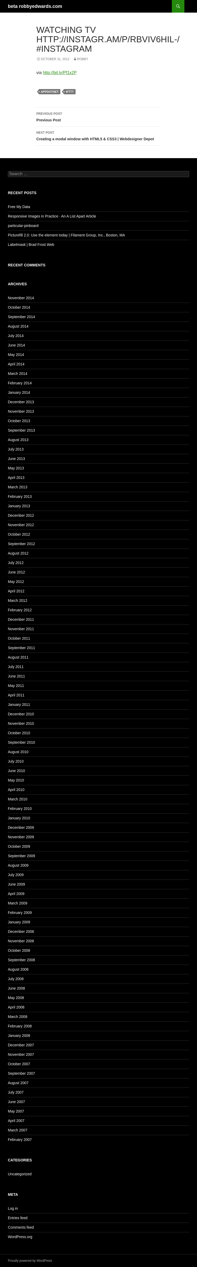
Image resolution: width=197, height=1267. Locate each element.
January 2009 (19, 922)
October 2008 (19, 950)
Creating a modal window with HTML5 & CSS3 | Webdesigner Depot (98, 135)
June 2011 (16, 676)
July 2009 (16, 875)
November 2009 (21, 837)
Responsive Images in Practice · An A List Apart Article (52, 216)
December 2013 (21, 402)
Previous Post (98, 116)
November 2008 (21, 941)
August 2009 (18, 865)
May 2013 (16, 468)
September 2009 (21, 856)
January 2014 (19, 392)
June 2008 (16, 988)
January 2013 (19, 506)
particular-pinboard (23, 226)
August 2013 (18, 440)
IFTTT (70, 91)
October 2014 (19, 307)
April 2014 (16, 364)
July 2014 (16, 336)
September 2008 (21, 960)
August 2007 (18, 1083)
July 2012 (16, 563)
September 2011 (21, 648)
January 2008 (19, 1035)
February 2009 (20, 913)
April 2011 (16, 695)
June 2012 (16, 572)
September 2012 (21, 544)
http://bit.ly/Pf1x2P (60, 72)
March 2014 (17, 373)
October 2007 (19, 1064)
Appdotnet (50, 91)
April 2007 (16, 1121)
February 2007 (20, 1139)
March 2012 (17, 600)
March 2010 (17, 799)
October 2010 (19, 733)
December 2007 (21, 1045)
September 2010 (21, 742)
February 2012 (20, 610)
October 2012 (19, 534)
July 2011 (16, 667)
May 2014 (16, 355)
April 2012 (16, 591)
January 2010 (19, 818)
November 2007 (21, 1054)
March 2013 (17, 487)
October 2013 (19, 421)
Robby (82, 59)
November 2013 (21, 411)
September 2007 (21, 1073)
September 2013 (21, 430)
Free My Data (19, 207)
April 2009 (16, 894)
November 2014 (21, 298)
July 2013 (16, 449)
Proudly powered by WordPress (30, 1261)
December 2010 (21, 714)
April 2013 (16, 477)
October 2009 (19, 846)
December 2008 (21, 931)
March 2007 (17, 1130)
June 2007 (16, 1102)
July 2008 (16, 979)
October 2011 (19, 638)
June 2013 (16, 459)
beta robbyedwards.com (35, 6)
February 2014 (20, 383)
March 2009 (17, 903)
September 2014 (21, 317)
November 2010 (21, 723)
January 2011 (19, 704)
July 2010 (16, 761)
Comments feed (21, 1227)
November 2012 (21, 525)
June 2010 (16, 771)
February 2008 (20, 1026)
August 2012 (18, 553)
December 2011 (21, 619)
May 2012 (16, 582)
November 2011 (21, 629)
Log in (13, 1208)
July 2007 (16, 1092)
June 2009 (16, 884)
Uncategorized (19, 1174)
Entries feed (18, 1218)
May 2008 (16, 998)
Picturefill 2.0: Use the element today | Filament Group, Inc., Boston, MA (66, 235)
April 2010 (16, 790)
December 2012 (21, 515)
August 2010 (18, 752)
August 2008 (18, 969)
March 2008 (17, 1017)
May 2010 (16, 780)
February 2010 (20, 808)
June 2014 (16, 345)
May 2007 (16, 1111)
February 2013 (20, 496)
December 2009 (21, 827)
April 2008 (16, 1007)
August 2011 (18, 657)
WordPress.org (20, 1237)
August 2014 (18, 326)
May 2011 (16, 686)
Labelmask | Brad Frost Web (31, 244)
